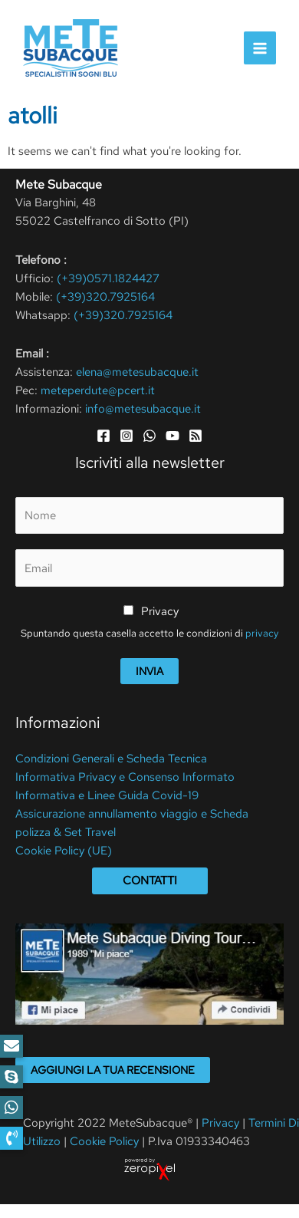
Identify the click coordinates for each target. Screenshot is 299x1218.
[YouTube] (172, 436)
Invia (149, 671)
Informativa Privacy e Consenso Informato (125, 777)
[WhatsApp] (149, 436)
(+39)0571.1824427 (108, 278)
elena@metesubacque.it (137, 372)
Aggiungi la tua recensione (113, 1070)
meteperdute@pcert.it (98, 390)
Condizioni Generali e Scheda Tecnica (111, 758)
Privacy (160, 611)
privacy (261, 633)
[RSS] (195, 436)
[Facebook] (103, 436)
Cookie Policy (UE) (63, 850)
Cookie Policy (104, 1141)
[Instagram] (126, 436)
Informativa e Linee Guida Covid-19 (107, 795)
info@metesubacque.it (143, 408)
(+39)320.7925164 (105, 296)
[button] (11, 1138)
